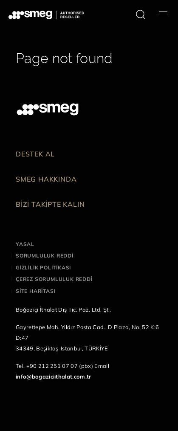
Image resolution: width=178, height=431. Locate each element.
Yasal (25, 244)
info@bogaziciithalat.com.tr (53, 376)
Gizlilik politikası (43, 267)
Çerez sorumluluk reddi (54, 279)
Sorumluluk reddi (44, 255)
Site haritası (35, 291)
